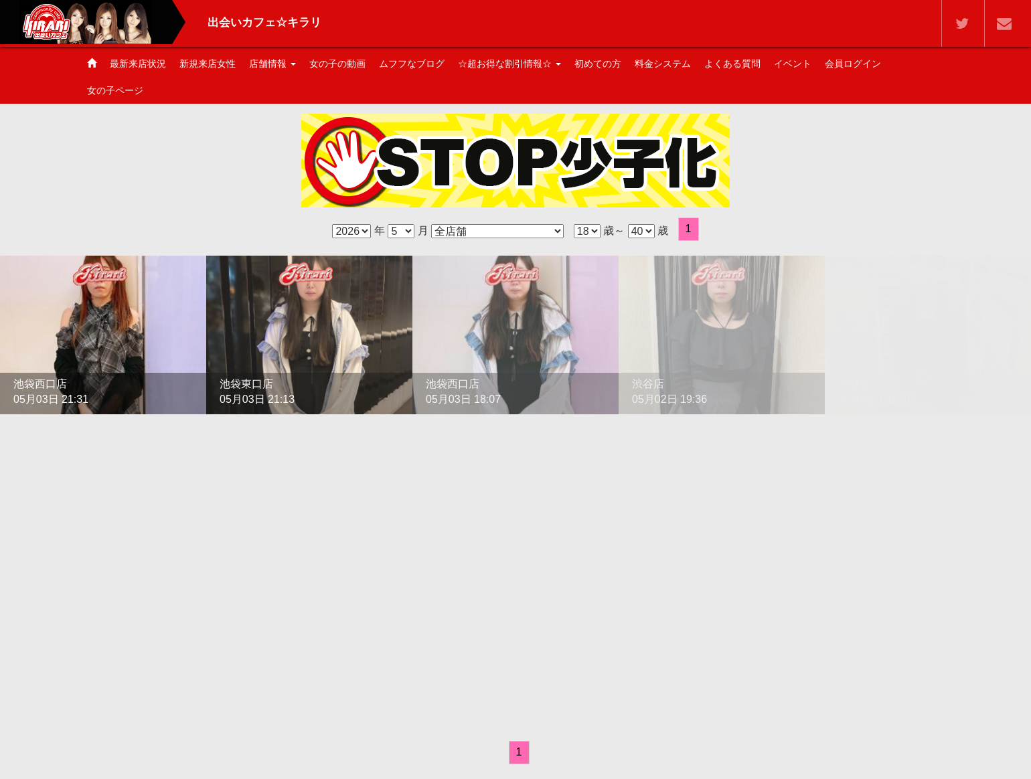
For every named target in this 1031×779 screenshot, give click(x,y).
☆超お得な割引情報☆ (509, 63)
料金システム (663, 63)
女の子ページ (115, 90)
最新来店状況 (138, 63)
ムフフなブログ (412, 63)
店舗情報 (272, 63)
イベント (792, 63)
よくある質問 (732, 63)
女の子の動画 (337, 63)
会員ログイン (853, 63)
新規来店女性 (207, 63)
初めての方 (597, 63)
